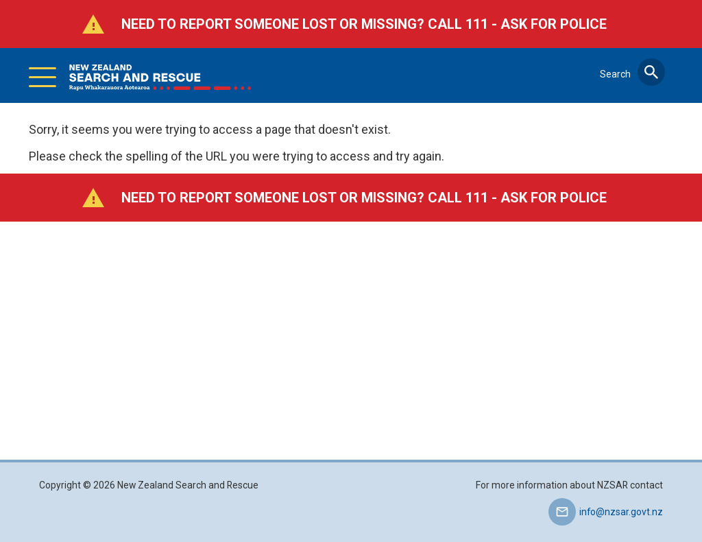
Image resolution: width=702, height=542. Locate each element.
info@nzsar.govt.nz (621, 511)
